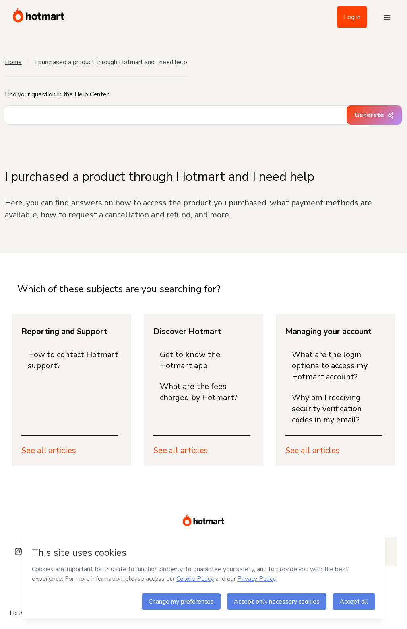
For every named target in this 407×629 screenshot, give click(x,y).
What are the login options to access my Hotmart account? (330, 365)
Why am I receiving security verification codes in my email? (327, 408)
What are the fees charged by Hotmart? (199, 392)
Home (13, 62)
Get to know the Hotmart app (190, 360)
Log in (352, 17)
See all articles (48, 450)
